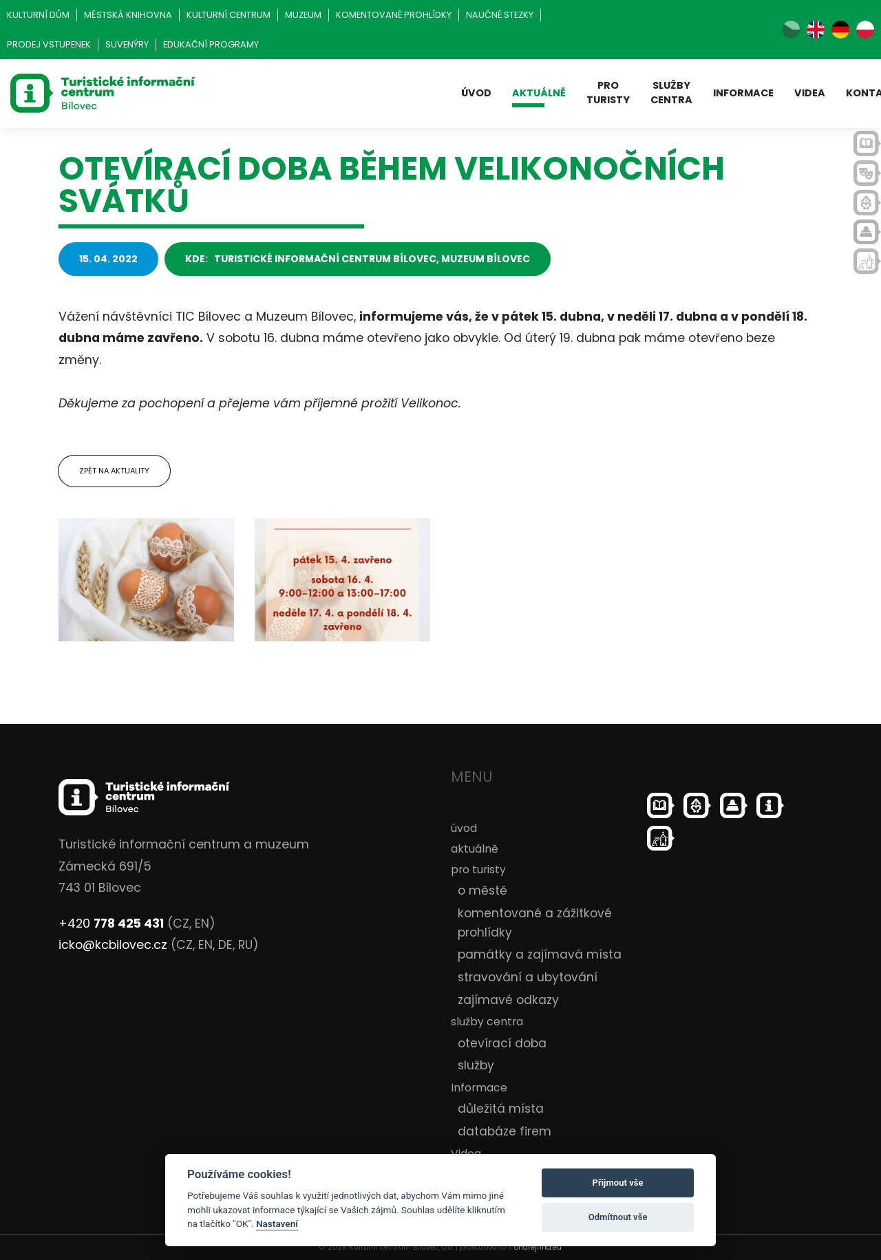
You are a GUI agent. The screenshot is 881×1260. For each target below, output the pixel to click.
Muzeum (303, 15)
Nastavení (277, 1223)
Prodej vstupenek (49, 44)
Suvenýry (127, 44)
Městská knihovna (128, 15)
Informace (743, 93)
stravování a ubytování (527, 977)
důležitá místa (501, 1108)
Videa (809, 93)
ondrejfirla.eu (538, 1247)
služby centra (671, 92)
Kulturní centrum (228, 15)
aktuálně (539, 93)
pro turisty (608, 92)
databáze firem (504, 1131)
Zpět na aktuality (114, 470)
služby (476, 1065)
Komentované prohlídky (394, 15)
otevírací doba (502, 1043)
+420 (111, 923)
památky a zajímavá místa (540, 954)
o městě (482, 890)
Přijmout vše (618, 1182)
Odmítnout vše (618, 1217)
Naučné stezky (499, 15)
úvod (476, 93)
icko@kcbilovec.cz (113, 945)
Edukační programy (211, 44)
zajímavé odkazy (508, 1000)
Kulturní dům (38, 15)
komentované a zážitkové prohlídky (535, 923)
